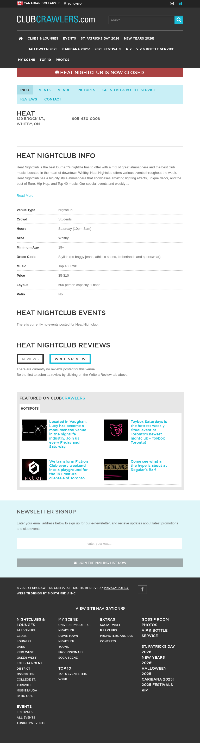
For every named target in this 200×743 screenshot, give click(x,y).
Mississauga (27, 690)
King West (25, 652)
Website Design (29, 593)
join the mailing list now (100, 562)
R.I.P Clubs (108, 630)
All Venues (26, 630)
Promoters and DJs (116, 635)
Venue (64, 90)
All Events (26, 717)
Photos (63, 59)
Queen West (26, 657)
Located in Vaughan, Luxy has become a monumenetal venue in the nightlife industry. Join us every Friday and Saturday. (68, 434)
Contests (108, 641)
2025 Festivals (108, 49)
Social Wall (110, 624)
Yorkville (25, 685)
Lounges (24, 641)
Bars (21, 646)
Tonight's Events (31, 723)
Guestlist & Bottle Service (129, 90)
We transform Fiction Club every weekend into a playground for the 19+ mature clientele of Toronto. (68, 469)
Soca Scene (68, 657)
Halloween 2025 (43, 49)
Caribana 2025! (76, 49)
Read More (25, 196)
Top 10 (45, 59)
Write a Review (70, 359)
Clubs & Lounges (43, 38)
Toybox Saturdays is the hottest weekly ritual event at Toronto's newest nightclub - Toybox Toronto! (149, 432)
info (24, 90)
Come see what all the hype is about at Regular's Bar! (149, 465)
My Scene (26, 59)
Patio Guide (26, 695)
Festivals (25, 712)
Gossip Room (155, 619)
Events (69, 38)
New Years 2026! (139, 38)
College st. (26, 679)
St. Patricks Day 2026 (100, 38)
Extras (107, 619)
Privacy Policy (116, 587)
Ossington (26, 674)
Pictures (86, 90)
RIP (129, 49)
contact (52, 99)
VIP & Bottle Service (155, 49)
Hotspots (30, 408)
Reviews (28, 99)
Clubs (22, 635)
